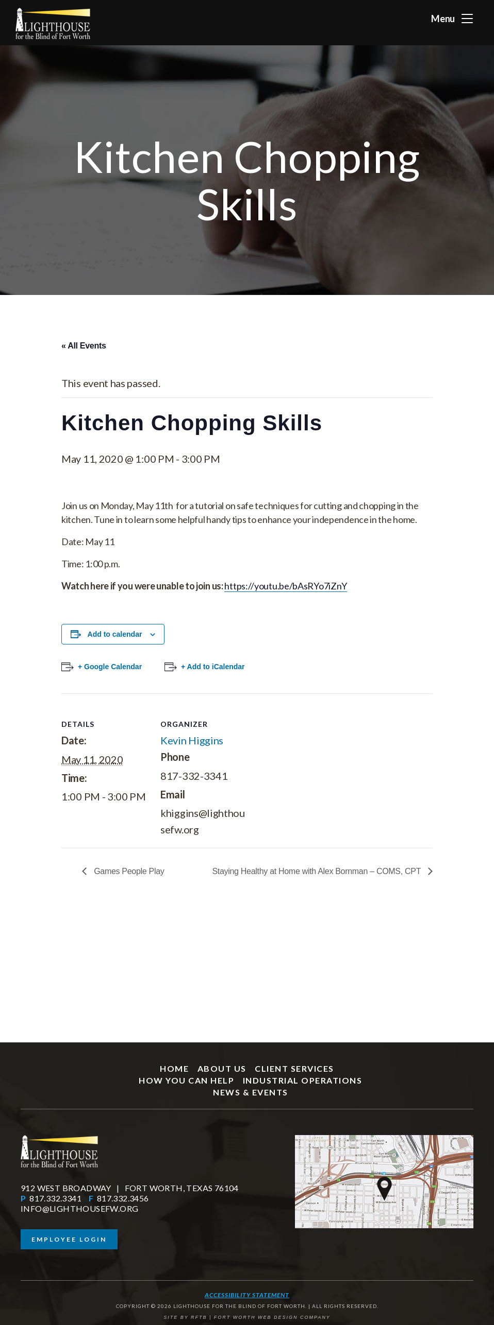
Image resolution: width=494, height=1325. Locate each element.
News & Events (250, 1092)
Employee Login (69, 1239)
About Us (221, 1068)
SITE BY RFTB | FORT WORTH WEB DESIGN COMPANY (247, 1317)
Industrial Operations (303, 1080)
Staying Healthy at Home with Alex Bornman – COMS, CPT (317, 871)
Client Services (294, 1068)
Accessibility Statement (247, 1295)
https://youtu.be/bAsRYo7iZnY (285, 585)
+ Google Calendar (110, 666)
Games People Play (128, 871)
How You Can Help (186, 1080)
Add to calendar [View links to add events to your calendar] (115, 634)
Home (174, 1068)
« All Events (83, 345)
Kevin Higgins (191, 740)
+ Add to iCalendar (213, 666)
